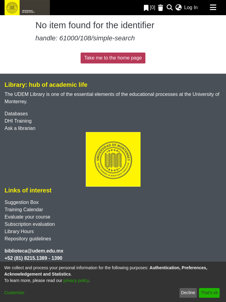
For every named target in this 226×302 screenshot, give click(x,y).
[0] (149, 7)
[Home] (27, 7)
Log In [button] (191, 7)
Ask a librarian (20, 128)
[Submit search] (170, 7)
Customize (14, 292)
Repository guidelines (28, 238)
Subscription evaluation (30, 224)
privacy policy (76, 280)
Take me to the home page (113, 57)
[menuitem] (179, 7)
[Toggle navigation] (212, 7)
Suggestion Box (22, 202)
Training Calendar (24, 209)
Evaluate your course (27, 216)
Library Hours (19, 231)
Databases (16, 113)
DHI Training (18, 121)
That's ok (209, 292)
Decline (188, 292)
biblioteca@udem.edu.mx (34, 250)
